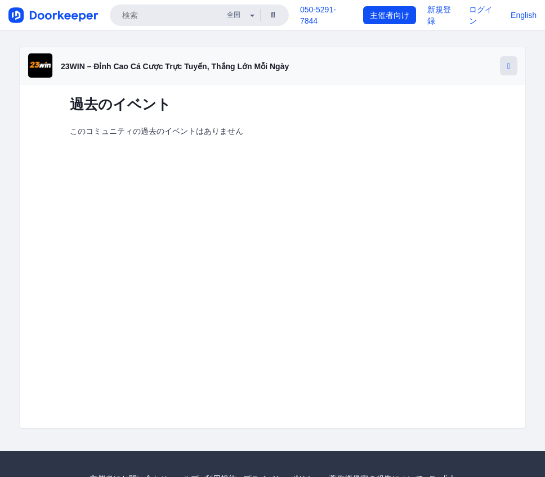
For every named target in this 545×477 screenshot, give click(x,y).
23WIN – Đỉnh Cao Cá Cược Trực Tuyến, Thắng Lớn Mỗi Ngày (175, 66)
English (524, 15)
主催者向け (389, 15)
